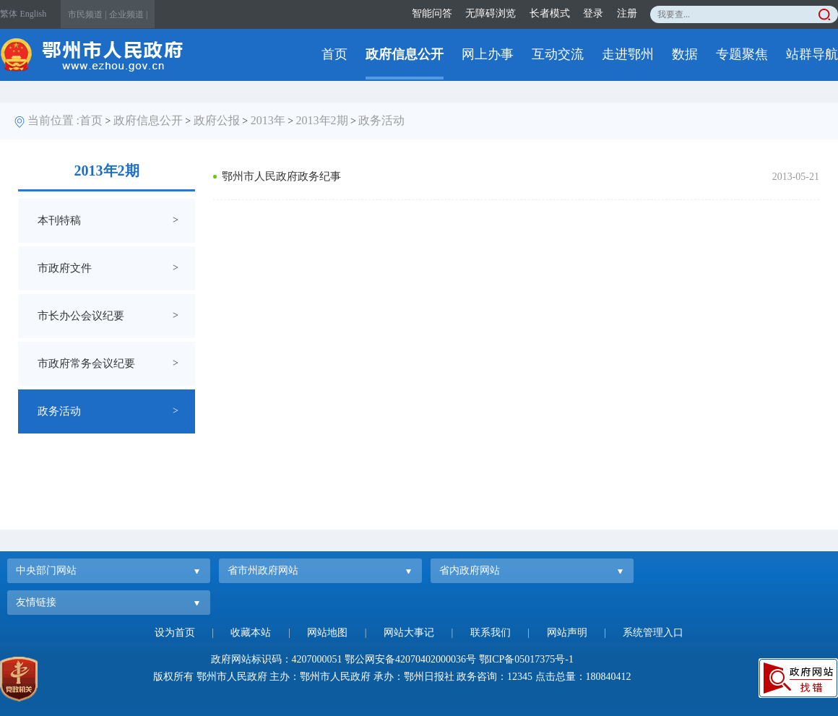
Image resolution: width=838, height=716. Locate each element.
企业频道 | (128, 14)
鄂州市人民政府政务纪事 (281, 176)
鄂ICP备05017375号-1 (526, 659)
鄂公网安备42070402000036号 (410, 659)
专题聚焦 (742, 54)
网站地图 (327, 632)
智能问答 (432, 13)
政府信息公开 (405, 54)
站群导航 (812, 54)
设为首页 (175, 632)
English (33, 14)
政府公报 (217, 120)
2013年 (268, 120)
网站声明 (567, 632)
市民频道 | (87, 14)
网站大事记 (409, 632)
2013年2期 (322, 120)
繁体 (8, 14)
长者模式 (550, 13)
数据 (685, 54)
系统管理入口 (653, 632)
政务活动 (381, 120)
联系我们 (490, 632)
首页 (334, 54)
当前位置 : (53, 120)
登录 (593, 13)
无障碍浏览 (490, 13)
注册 (627, 13)
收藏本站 (250, 632)
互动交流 (558, 54)
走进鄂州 (628, 54)
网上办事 (488, 54)
